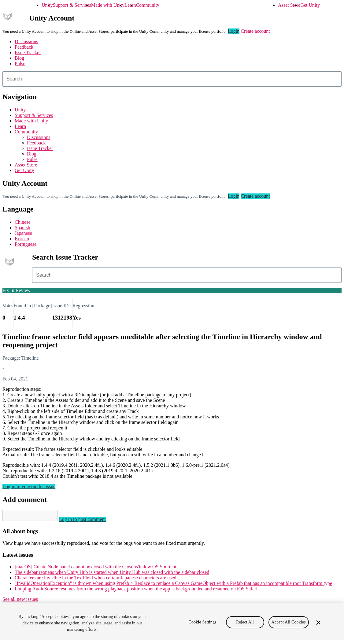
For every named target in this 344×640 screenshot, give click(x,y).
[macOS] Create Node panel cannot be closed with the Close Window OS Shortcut (95, 568)
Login (233, 31)
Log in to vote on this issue (28, 486)
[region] (172, 621)
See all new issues (20, 601)
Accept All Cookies (289, 622)
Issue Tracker (28, 52)
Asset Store (289, 5)
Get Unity (310, 5)
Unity (47, 5)
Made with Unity (107, 5)
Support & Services (72, 5)
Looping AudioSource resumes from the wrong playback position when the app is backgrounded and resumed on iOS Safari (136, 590)
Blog (19, 58)
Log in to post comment (88, 521)
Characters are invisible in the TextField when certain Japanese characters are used (95, 579)
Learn (130, 5)
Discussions (26, 41)
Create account (255, 31)
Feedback (24, 47)
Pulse (20, 63)
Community (147, 5)
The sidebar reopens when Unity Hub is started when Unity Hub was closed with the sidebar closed (112, 574)
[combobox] (172, 79)
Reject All (245, 622)
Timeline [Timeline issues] (30, 358)
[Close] (318, 622)
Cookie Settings (202, 622)
